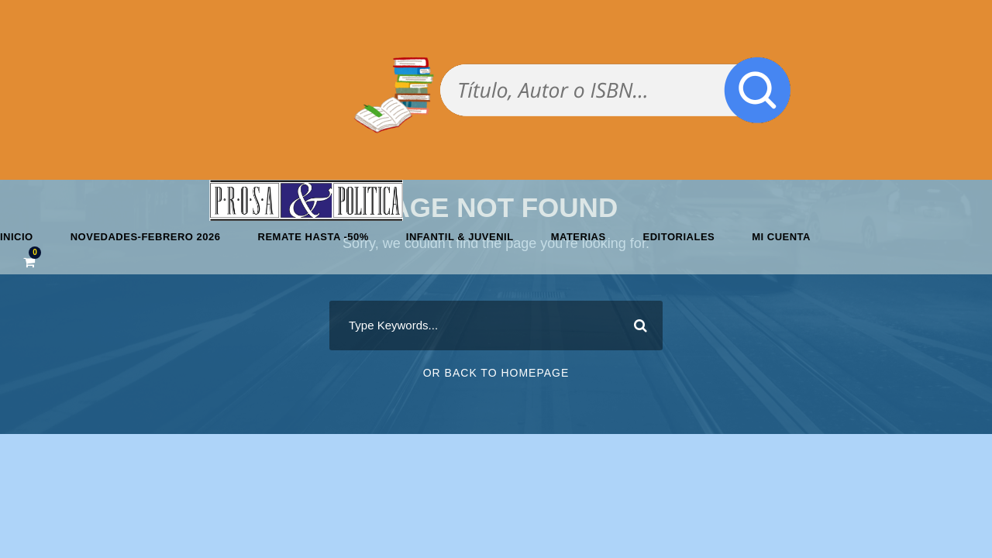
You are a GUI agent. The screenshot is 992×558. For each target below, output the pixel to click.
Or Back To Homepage (496, 373)
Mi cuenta (781, 237)
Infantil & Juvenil (460, 237)
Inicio (16, 237)
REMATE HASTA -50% (313, 237)
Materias (578, 237)
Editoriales (679, 237)
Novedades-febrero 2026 (146, 237)
